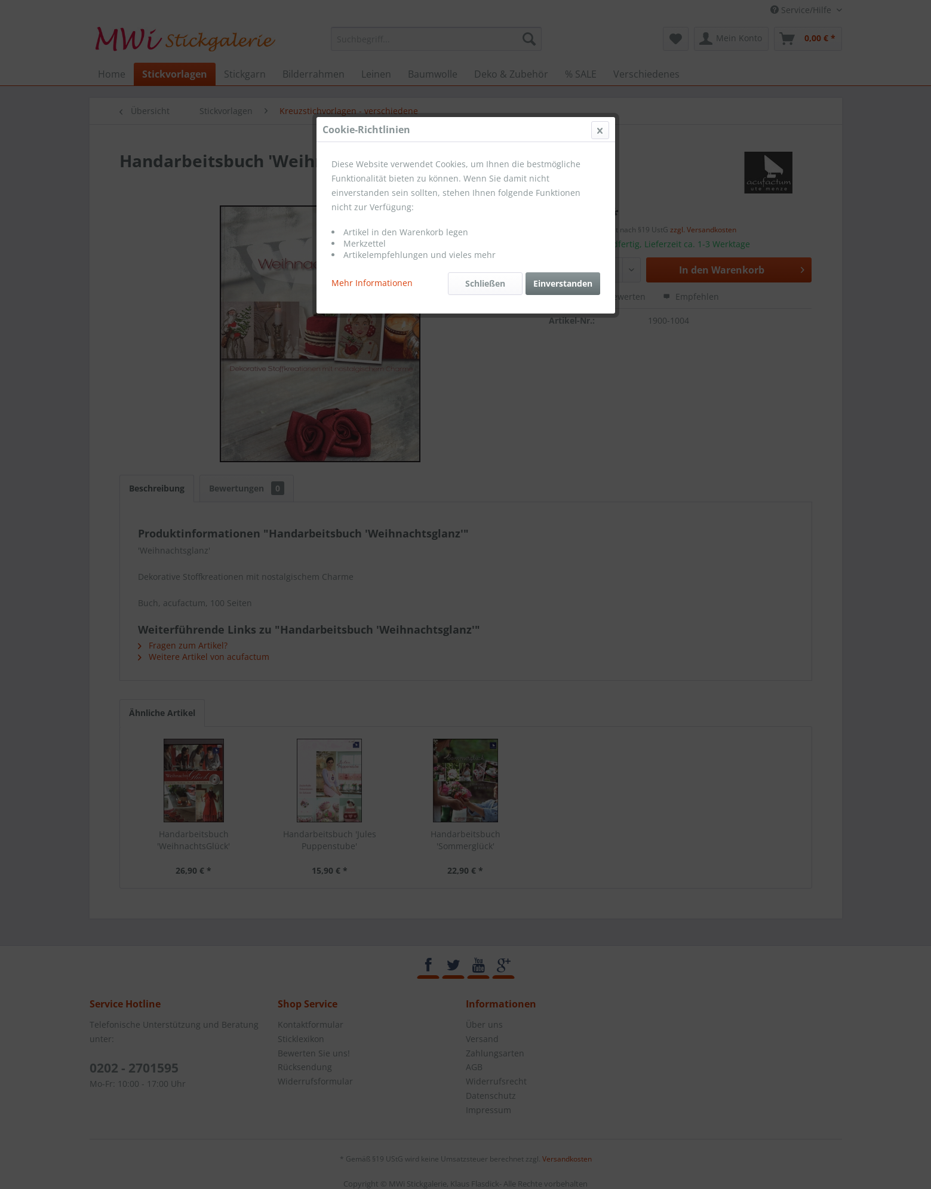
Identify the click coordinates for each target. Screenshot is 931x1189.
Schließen (485, 283)
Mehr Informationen (372, 282)
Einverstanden (562, 283)
